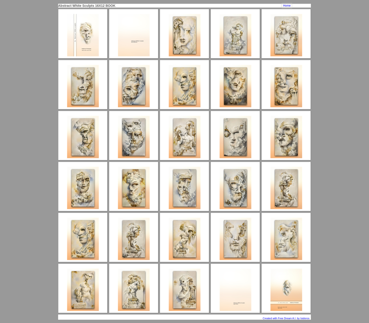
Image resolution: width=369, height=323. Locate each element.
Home (287, 5)
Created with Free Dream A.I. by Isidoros (286, 318)
